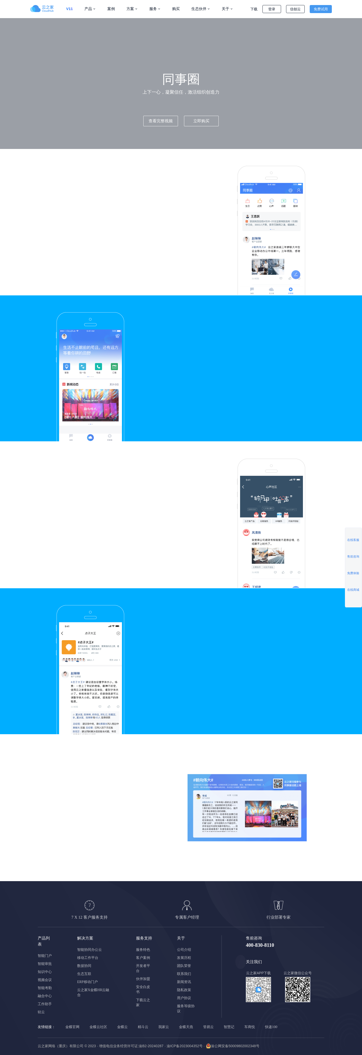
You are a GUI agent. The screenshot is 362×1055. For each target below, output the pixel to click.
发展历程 (184, 958)
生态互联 (84, 974)
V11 (69, 9)
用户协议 (184, 998)
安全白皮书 (143, 989)
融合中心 (45, 996)
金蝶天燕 (186, 1027)
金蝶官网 (72, 1027)
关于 (225, 9)
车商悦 (249, 1027)
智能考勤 (45, 988)
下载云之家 (143, 1002)
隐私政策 (184, 990)
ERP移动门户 (87, 982)
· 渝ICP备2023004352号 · (185, 1046)
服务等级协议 (186, 1008)
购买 (176, 9)
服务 (153, 9)
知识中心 (45, 972)
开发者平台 (143, 968)
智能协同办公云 (89, 950)
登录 (271, 9)
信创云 (295, 9)
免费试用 (321, 9)
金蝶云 (122, 1027)
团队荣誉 (184, 966)
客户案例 (143, 958)
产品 (88, 9)
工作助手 (45, 1004)
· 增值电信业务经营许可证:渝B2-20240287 (130, 1046)
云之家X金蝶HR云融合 (93, 992)
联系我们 (184, 974)
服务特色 (143, 950)
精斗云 (143, 1027)
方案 (130, 9)
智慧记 (229, 1027)
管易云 (208, 1027)
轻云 (41, 1012)
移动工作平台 (87, 958)
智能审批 (45, 964)
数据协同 (84, 966)
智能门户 (45, 956)
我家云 (163, 1027)
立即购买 (201, 121)
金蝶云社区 (98, 1027)
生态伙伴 (198, 9)
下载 (253, 9)
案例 (111, 9)
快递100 (271, 1027)
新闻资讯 (184, 982)
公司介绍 (184, 950)
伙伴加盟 (143, 979)
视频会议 (45, 980)
